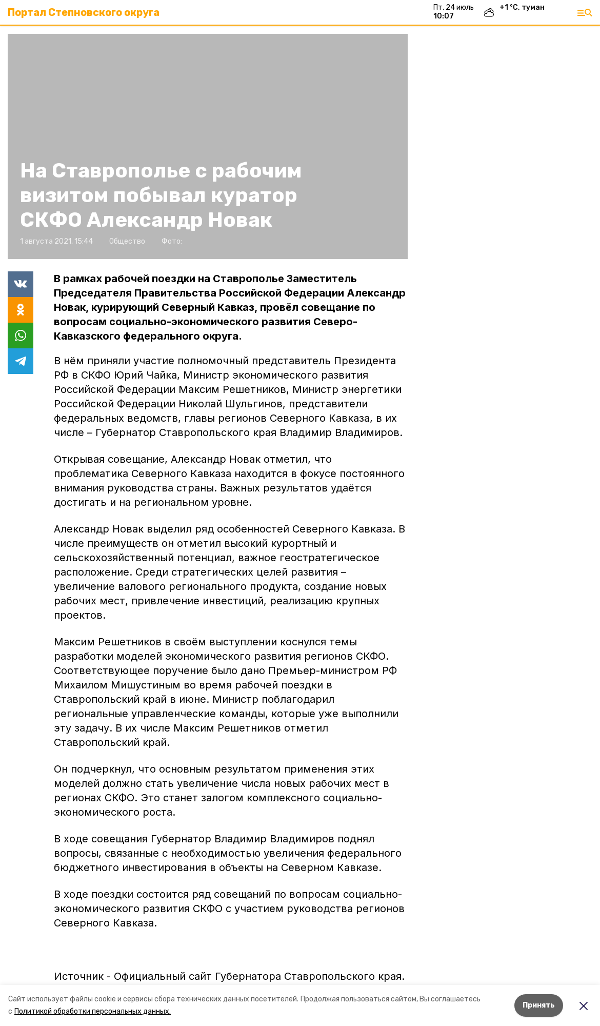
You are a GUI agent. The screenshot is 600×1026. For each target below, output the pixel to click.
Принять (539, 1005)
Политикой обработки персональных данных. (92, 1011)
